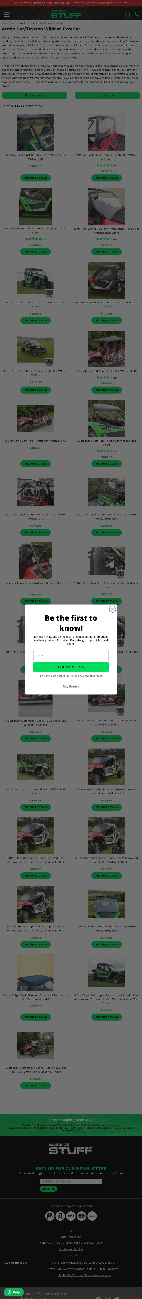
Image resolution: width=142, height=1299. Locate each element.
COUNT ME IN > (71, 667)
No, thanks (71, 686)
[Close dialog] (112, 609)
